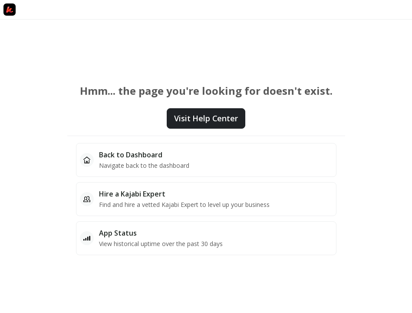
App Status (118, 233)
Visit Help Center (205, 118)
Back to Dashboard (130, 155)
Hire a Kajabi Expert (132, 194)
